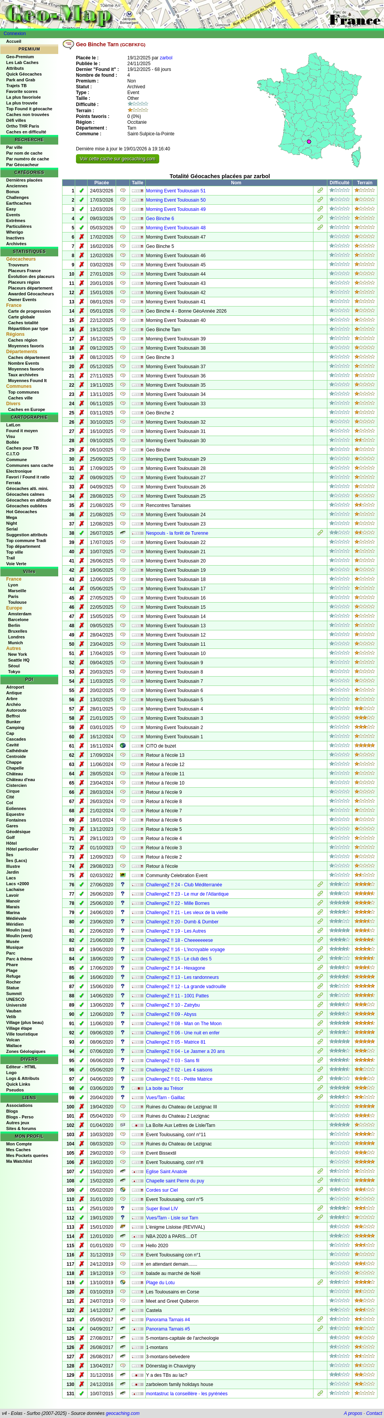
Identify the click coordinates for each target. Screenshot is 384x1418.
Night (11, 523)
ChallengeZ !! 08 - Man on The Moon (184, 1023)
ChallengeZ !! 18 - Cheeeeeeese (179, 940)
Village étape (19, 1028)
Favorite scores (21, 91)
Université (16, 1005)
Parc (10, 953)
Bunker (13, 721)
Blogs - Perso (20, 1117)
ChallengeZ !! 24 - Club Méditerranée (184, 885)
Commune (16, 459)
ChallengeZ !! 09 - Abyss (171, 1014)
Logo (11, 1072)
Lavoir (12, 895)
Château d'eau (20, 779)
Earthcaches (18, 203)
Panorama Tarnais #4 (168, 1319)
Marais (13, 906)
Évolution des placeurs (31, 276)
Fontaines (16, 820)
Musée (12, 941)
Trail (10, 558)
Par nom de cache (24, 153)
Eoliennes (16, 808)
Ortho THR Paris (22, 126)
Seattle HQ (19, 660)
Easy (11, 209)
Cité (10, 797)
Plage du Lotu (160, 1282)
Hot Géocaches (21, 511)
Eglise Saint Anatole (166, 1171)
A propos (353, 1413)
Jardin (12, 872)
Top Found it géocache (29, 108)
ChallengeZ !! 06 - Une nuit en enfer (183, 1033)
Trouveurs (18, 265)
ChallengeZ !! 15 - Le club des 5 (179, 959)
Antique (14, 692)
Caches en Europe (26, 409)
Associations (19, 1105)
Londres (16, 637)
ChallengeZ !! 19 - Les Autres (176, 931)
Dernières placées (24, 180)
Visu (10, 436)
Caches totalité (23, 322)
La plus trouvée (21, 103)
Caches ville (20, 398)
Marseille (17, 590)
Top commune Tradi (26, 540)
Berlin (14, 625)
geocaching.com (122, 1413)
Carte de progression (29, 311)
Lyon (13, 585)
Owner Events (22, 299)
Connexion (15, 33)
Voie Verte (16, 563)
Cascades (16, 739)
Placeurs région (24, 282)
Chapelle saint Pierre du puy (175, 1181)
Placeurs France (24, 270)
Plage (11, 970)
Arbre (11, 698)
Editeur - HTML (21, 1066)
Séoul (14, 666)
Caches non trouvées (27, 114)
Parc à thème (19, 959)
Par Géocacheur (22, 164)
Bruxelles (17, 631)
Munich (15, 642)
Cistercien (16, 785)
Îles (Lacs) (16, 860)
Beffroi (13, 716)
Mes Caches (18, 1149)
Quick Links (18, 1084)
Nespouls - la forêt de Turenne (177, 533)
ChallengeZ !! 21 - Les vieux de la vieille (187, 912)
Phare (12, 964)
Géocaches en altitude (28, 500)
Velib (11, 1016)
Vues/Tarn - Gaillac (165, 1097)
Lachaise (15, 889)
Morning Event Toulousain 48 (176, 228)
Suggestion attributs (26, 534)
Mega (11, 517)
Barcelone (18, 619)
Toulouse (17, 602)
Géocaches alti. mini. (27, 488)
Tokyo (14, 671)
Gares (12, 826)
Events (13, 214)
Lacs (11, 878)
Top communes (23, 392)
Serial (12, 529)
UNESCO (15, 999)
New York (17, 654)
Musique (15, 947)
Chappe (14, 762)
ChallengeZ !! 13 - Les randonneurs (182, 977)
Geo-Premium (20, 56)
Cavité (12, 745)
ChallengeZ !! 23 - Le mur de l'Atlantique (187, 894)
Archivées (16, 243)
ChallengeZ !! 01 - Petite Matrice (179, 1079)
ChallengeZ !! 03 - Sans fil (172, 1060)
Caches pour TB (22, 448)
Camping (15, 727)
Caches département (29, 357)
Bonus (12, 191)
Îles (9, 854)
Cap (10, 733)
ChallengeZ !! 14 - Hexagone (175, 968)
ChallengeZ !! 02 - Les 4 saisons (179, 1070)
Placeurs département (30, 288)
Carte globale (21, 317)
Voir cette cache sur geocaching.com (117, 159)
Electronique (19, 471)
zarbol (166, 58)
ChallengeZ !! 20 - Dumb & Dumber (182, 922)
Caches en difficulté (26, 132)
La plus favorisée (23, 97)
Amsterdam (20, 613)
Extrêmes (15, 220)
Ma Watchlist (19, 1161)
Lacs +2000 (17, 883)
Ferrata (13, 482)
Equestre (15, 814)
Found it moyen (22, 430)
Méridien (15, 924)
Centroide (16, 756)
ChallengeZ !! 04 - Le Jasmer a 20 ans (185, 1051)
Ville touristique (22, 1034)
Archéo (13, 704)
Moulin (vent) (19, 935)
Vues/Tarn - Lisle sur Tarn (172, 1218)
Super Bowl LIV (162, 1208)
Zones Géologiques (25, 1051)
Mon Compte (19, 1144)
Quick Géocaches (24, 74)
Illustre (13, 866)
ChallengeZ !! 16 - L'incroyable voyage (185, 949)
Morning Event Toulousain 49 (176, 209)
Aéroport (15, 687)
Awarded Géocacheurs (31, 293)
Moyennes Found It (27, 380)
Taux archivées (23, 374)
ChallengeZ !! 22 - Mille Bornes (178, 903)
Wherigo (14, 232)
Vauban (13, 1011)
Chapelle (15, 768)
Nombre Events (23, 363)
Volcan (13, 1039)
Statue (12, 987)
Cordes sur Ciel (162, 1190)
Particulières (19, 226)
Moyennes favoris (26, 346)
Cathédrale (17, 750)
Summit (14, 993)
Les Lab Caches (22, 62)
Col (9, 802)
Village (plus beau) (25, 1022)
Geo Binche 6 (160, 218)
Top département (23, 546)
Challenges (17, 197)
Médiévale (16, 918)
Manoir (13, 901)
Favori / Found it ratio (27, 477)
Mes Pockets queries (27, 1155)
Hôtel (11, 843)
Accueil (13, 41)
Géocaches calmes (25, 494)
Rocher (13, 982)
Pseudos (15, 1090)
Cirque (13, 791)
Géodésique (18, 831)
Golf (10, 837)
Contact (374, 1413)
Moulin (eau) (18, 930)
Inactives (15, 238)
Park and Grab (20, 79)
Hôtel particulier (22, 849)
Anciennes (17, 186)
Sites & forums (21, 1128)
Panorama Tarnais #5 (168, 1329)
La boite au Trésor (165, 1088)
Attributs (15, 68)
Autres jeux (17, 1122)
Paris (13, 596)
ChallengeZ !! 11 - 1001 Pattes (177, 996)
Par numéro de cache (27, 159)
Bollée (12, 442)
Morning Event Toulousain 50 (176, 200)
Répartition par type (28, 328)
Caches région (22, 340)
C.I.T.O (12, 453)
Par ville (14, 147)
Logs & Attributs (22, 1078)
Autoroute (16, 710)
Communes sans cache (29, 465)
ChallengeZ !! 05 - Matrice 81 (176, 1042)
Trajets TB (16, 85)
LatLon (13, 425)
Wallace (14, 1045)
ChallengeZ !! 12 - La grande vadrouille (186, 986)
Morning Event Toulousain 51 (176, 191)
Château (14, 773)
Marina (13, 912)
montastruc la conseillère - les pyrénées (186, 1393)
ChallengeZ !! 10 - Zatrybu (173, 1005)
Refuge (13, 976)
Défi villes (16, 120)
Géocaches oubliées (26, 506)
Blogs (12, 1111)
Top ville (14, 552)
